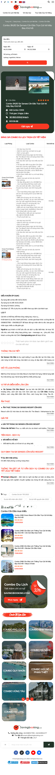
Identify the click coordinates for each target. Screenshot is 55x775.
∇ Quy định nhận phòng (9, 458)
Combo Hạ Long (14, 711)
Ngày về (30, 47)
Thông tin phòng (7, 188)
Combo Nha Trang (41, 629)
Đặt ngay (27, 126)
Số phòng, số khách (10, 54)
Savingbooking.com (20, 758)
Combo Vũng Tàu (14, 691)
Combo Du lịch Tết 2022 (20, 494)
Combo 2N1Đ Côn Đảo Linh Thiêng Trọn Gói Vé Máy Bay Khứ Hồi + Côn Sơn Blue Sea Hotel (33, 532)
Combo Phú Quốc (14, 629)
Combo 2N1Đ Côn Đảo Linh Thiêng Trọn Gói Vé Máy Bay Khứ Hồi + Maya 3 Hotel (33, 563)
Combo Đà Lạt (14, 650)
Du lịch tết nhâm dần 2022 (13, 499)
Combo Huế (41, 691)
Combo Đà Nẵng (41, 650)
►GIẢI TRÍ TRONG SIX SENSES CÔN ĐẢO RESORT (20, 424)
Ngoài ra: (4, 329)
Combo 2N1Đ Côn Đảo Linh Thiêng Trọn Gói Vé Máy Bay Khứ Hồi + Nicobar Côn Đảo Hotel (33, 547)
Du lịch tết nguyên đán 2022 (39, 499)
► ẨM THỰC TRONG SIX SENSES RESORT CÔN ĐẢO (21, 407)
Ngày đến (6, 47)
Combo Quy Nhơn (14, 670)
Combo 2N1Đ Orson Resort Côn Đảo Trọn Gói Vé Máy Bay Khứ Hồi (33, 516)
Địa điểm (6, 39)
